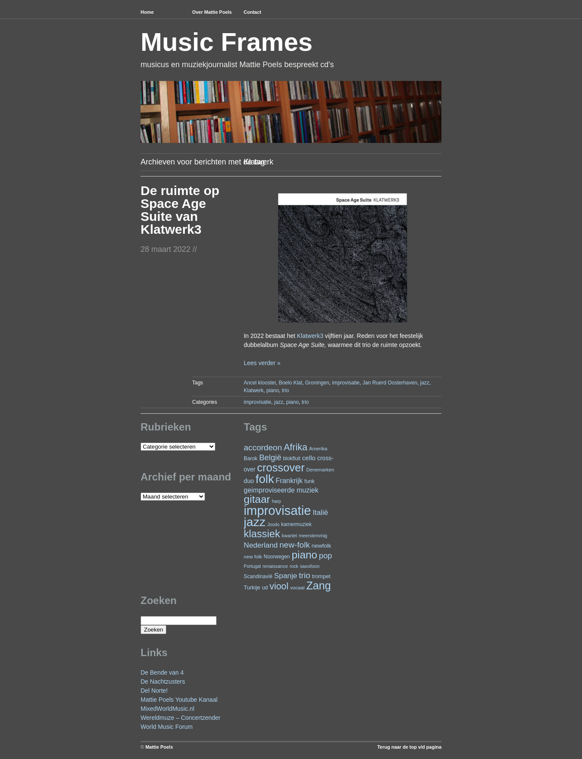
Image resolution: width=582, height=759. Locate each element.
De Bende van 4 (162, 672)
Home (147, 12)
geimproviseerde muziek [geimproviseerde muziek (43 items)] (281, 490)
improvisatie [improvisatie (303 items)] (277, 510)
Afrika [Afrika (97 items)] (295, 447)
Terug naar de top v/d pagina (409, 747)
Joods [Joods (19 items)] (273, 524)
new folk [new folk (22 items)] (253, 556)
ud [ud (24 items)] (265, 588)
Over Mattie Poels (212, 12)
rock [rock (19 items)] (294, 566)
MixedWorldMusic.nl (167, 708)
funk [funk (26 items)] (309, 481)
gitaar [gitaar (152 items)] (257, 499)
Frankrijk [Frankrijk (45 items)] (289, 480)
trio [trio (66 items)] (304, 575)
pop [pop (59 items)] (325, 555)
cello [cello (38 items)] (309, 458)
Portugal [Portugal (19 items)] (252, 566)
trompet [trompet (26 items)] (321, 576)
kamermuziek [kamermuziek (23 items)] (296, 524)
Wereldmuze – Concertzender (181, 717)
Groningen (317, 383)
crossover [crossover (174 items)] (281, 468)
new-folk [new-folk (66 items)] (294, 544)
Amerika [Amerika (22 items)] (318, 448)
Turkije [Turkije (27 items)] (252, 587)
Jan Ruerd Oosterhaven (389, 383)
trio (285, 390)
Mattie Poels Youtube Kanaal (179, 699)
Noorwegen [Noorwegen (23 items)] (277, 557)
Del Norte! (154, 690)
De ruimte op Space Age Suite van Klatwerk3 (180, 209)
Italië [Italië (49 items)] (320, 512)
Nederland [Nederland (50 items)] (261, 545)
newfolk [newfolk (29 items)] (321, 545)
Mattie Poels (159, 747)
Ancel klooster (260, 383)
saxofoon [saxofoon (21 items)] (310, 566)
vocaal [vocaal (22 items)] (297, 587)
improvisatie (346, 383)
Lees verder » (262, 362)
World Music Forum (167, 726)
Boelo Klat (290, 383)
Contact (252, 12)
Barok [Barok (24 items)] (250, 458)
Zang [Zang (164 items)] (318, 585)
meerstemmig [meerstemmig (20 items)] (313, 535)
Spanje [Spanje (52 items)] (285, 575)
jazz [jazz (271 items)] (255, 522)
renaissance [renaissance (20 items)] (275, 566)
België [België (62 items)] (270, 457)
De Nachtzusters (163, 681)
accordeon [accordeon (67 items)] (263, 447)
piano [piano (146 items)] (304, 555)
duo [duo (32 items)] (249, 480)
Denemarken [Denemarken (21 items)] (320, 469)
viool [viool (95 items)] (279, 586)
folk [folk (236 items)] (265, 479)
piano (272, 390)
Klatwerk (253, 390)
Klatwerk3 (310, 335)
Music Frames (226, 42)
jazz (424, 383)
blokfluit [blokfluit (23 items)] (291, 458)
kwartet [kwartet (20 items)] (289, 535)
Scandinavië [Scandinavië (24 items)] (258, 576)
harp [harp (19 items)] (276, 501)
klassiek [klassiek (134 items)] (262, 533)
